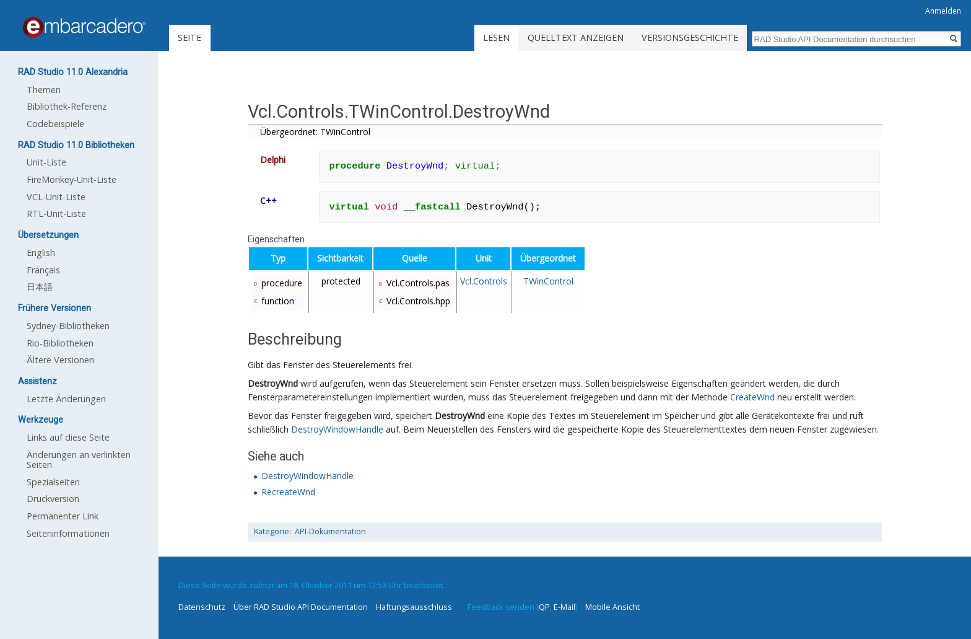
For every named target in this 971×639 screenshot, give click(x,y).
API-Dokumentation (330, 531)
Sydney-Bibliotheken (68, 326)
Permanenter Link (62, 516)
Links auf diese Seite (68, 437)
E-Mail (564, 606)
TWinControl (548, 281)
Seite (189, 37)
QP (544, 606)
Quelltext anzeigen (576, 37)
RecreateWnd (288, 492)
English (41, 252)
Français (43, 270)
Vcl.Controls (483, 281)
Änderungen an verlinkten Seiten (79, 459)
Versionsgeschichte (690, 37)
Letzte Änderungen (66, 399)
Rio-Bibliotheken (60, 343)
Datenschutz (201, 606)
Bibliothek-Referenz (67, 106)
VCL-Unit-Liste (56, 197)
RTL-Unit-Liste (56, 213)
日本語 (40, 287)
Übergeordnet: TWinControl (315, 132)
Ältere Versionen (60, 360)
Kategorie (271, 531)
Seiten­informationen (68, 533)
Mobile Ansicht (612, 606)
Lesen (496, 37)
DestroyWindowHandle (337, 429)
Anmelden (943, 11)
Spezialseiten (53, 482)
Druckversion (53, 499)
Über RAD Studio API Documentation (300, 606)
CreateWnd (752, 397)
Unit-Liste (46, 162)
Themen (44, 89)
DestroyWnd (273, 383)
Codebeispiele (55, 124)
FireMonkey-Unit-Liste (71, 179)
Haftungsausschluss (414, 606)
